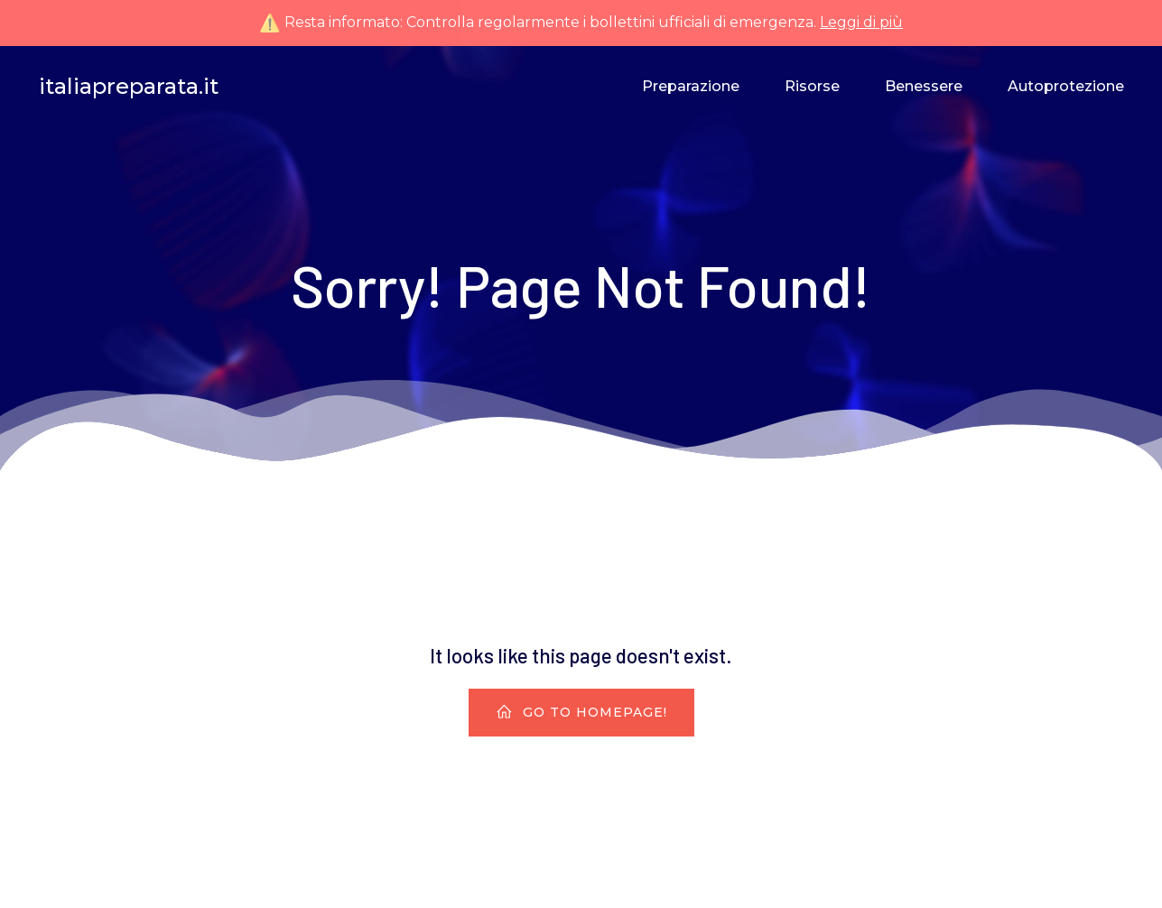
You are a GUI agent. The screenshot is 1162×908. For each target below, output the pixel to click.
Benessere (923, 86)
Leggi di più (861, 22)
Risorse (812, 86)
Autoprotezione (1066, 86)
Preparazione (690, 86)
